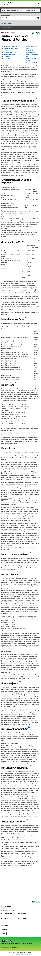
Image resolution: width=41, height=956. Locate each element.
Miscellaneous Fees (9, 54)
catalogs (13, 952)
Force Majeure (30, 52)
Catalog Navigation (8, 28)
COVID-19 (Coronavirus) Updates (18, 945)
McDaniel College (6, 906)
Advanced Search (6, 23)
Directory (4, 918)
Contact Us (22, 914)
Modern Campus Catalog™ (24, 954)
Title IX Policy (4, 945)
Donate (3, 933)
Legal (30, 943)
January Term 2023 (10, 52)
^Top (35, 98)
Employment (22, 918)
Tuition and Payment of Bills (12, 46)
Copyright (25, 943)
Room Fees (7, 56)
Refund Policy (30, 50)
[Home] (6, 3)
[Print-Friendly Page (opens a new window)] (37, 33)
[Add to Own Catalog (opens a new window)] (33, 33)
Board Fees (7, 58)
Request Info (5, 925)
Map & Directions (6, 914)
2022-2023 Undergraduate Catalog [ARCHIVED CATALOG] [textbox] (19, 10)
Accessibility (4, 943)
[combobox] (20, 10)
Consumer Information (15, 943)
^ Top (38, 178)
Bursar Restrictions (32, 62)
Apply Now (4, 929)
